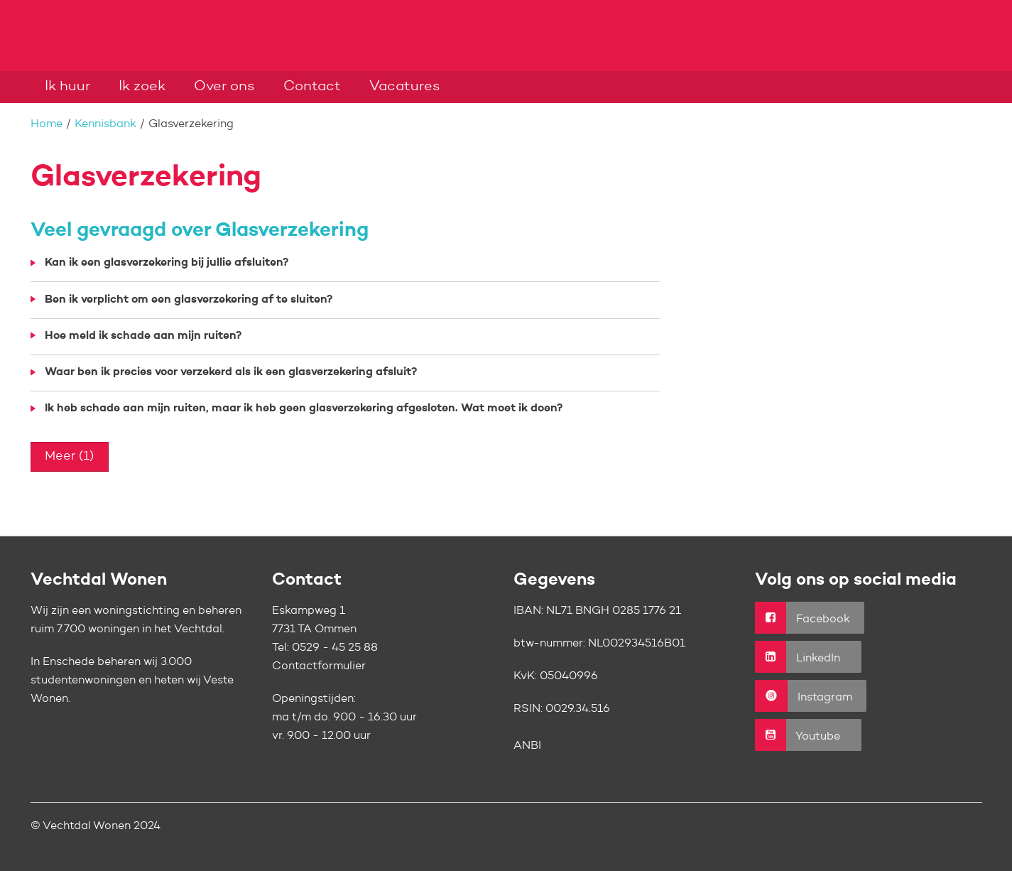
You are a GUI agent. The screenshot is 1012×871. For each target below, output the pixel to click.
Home (46, 124)
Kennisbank (105, 124)
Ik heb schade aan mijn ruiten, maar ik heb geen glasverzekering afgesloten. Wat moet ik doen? (303, 408)
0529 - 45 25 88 (335, 648)
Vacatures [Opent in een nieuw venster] (404, 87)
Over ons (224, 87)
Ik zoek (142, 87)
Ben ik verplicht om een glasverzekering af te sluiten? (188, 299)
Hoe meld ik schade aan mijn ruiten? (143, 336)
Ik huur (67, 87)
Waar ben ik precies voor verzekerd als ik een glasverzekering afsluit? (231, 372)
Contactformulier (319, 666)
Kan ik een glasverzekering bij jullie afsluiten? (166, 263)
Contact (312, 87)
